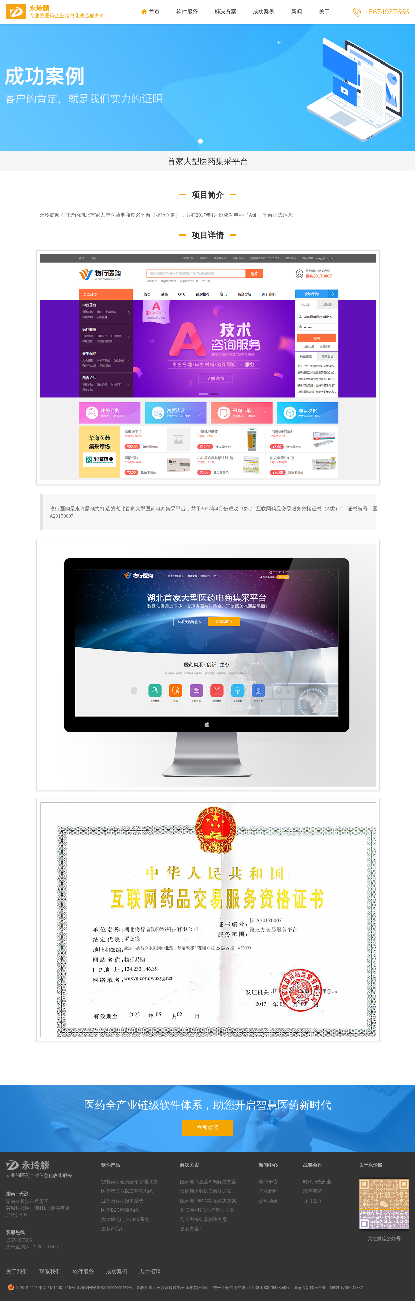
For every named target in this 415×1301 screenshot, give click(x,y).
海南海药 (312, 1191)
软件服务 (187, 11)
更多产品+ (112, 1228)
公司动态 (268, 1200)
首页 (151, 12)
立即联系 (207, 1128)
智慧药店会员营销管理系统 (129, 1181)
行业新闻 (268, 1191)
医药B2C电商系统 (119, 1210)
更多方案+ (191, 1228)
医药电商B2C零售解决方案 (208, 1200)
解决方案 (225, 11)
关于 (324, 11)
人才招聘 (150, 1271)
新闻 (296, 11)
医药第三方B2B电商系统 (126, 1191)
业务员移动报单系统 (122, 1200)
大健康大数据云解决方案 (206, 1191)
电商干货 (268, 1181)
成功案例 (264, 11)
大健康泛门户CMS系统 (125, 1219)
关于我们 (17, 1271)
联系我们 (50, 1271)
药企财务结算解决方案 (203, 1219)
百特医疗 (312, 1200)
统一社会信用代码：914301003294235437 (251, 1287)
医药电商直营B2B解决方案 (208, 1181)
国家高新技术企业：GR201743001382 (328, 1287)
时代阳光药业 (317, 1181)
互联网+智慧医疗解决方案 (207, 1210)
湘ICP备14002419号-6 (59, 1287)
